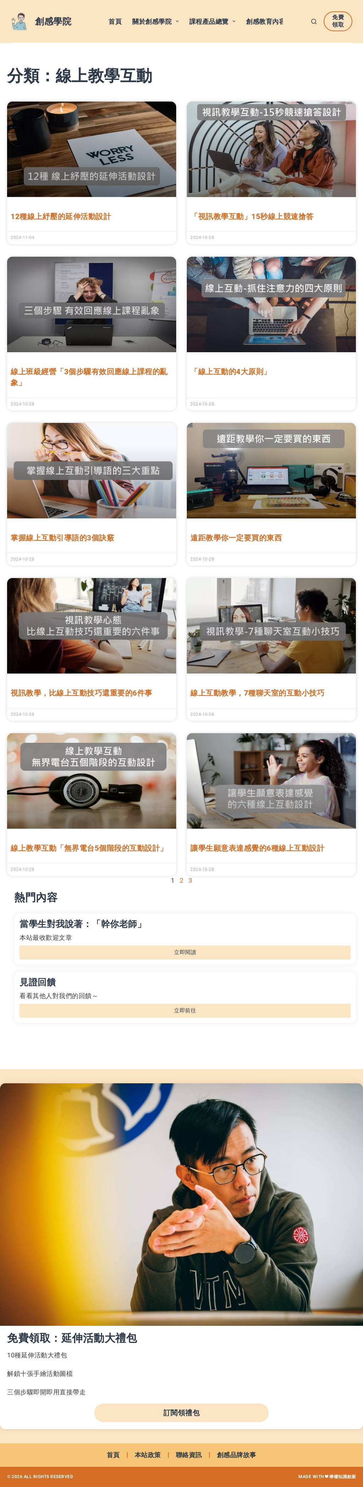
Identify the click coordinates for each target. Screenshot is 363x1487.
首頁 (115, 21)
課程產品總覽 (214, 21)
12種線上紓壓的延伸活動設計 (61, 216)
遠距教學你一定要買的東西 (236, 538)
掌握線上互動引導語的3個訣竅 (62, 538)
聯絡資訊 (189, 1455)
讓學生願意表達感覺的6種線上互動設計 (257, 848)
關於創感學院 (157, 21)
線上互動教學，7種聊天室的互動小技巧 (257, 693)
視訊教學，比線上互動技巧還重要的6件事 (81, 693)
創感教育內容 (270, 21)
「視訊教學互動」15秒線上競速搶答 (252, 216)
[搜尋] (314, 21)
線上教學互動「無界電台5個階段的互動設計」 (89, 848)
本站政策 (148, 1455)
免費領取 (338, 21)
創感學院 (53, 21)
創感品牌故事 (236, 1455)
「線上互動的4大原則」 (230, 371)
